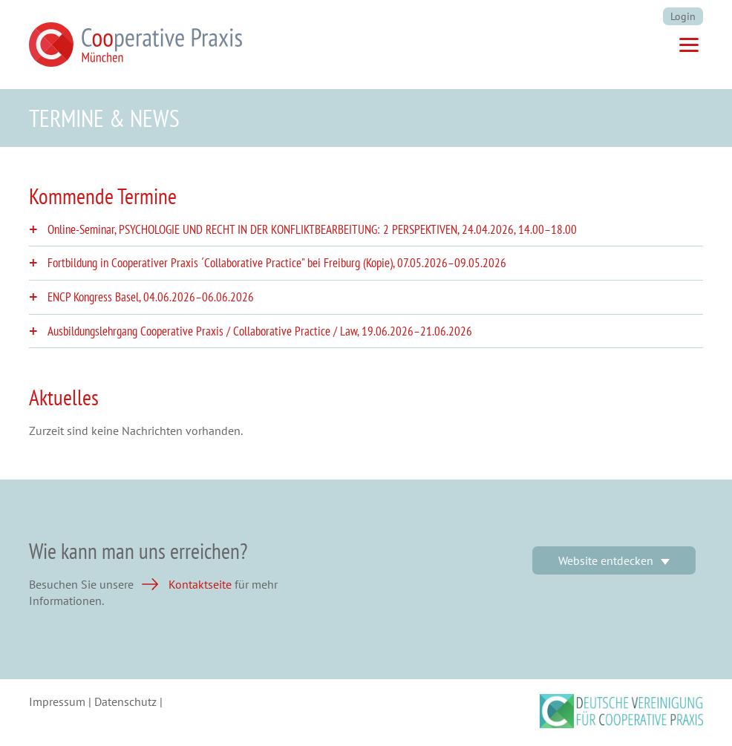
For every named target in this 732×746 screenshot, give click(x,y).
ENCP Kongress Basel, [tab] (151, 297)
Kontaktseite (200, 584)
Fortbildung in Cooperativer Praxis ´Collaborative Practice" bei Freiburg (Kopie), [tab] (277, 263)
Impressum (57, 701)
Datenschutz (125, 701)
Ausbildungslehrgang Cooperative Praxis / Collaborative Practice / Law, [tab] (260, 331)
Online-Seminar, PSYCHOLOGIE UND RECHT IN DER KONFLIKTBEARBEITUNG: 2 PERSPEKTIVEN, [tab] (312, 230)
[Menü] (689, 46)
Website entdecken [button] (605, 560)
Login (683, 16)
